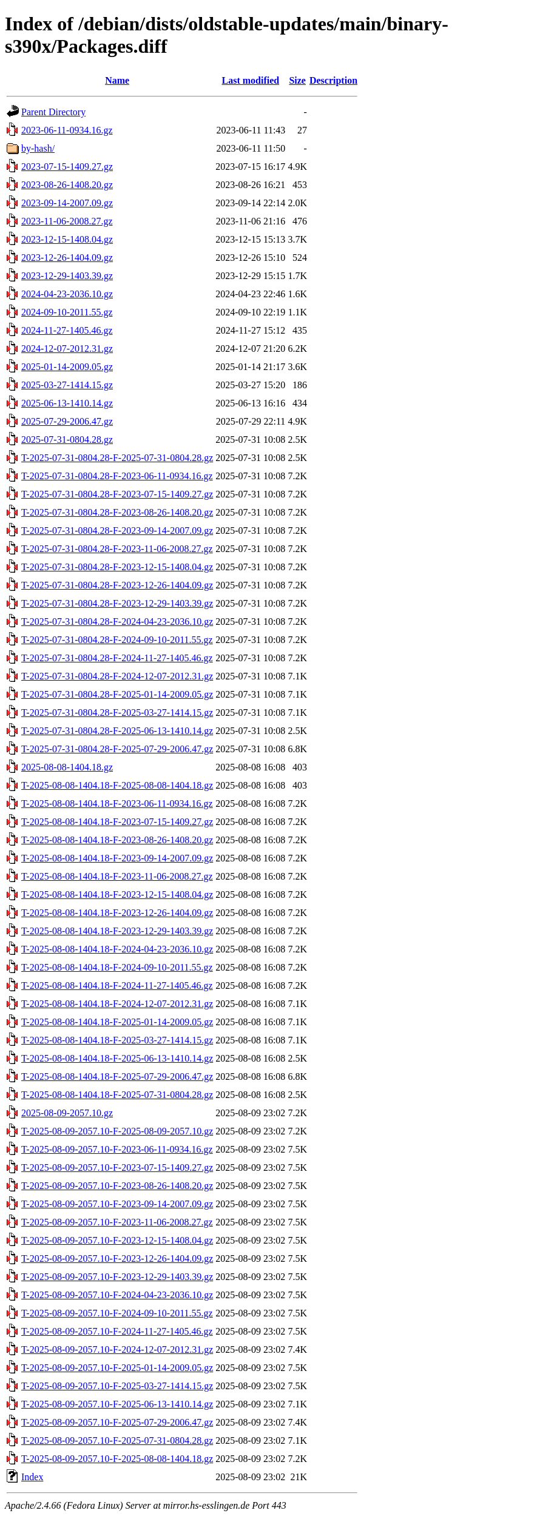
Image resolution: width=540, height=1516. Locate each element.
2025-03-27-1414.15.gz (67, 385)
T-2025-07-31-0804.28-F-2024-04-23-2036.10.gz (117, 621)
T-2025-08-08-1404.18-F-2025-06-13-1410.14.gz (117, 1058)
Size (297, 80)
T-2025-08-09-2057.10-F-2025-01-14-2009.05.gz (117, 1368)
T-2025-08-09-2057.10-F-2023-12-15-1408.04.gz (117, 1240)
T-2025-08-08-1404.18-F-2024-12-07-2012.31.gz (117, 1004)
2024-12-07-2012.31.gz (67, 348)
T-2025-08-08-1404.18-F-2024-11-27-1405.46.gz (117, 985)
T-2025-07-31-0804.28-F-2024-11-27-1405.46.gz (117, 658)
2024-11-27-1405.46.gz (67, 330)
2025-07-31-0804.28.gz (67, 439)
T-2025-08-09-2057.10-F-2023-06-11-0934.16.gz (117, 1149)
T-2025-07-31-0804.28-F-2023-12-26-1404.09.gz (117, 585)
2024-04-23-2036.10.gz (67, 294)
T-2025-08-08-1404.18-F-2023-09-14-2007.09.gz (117, 858)
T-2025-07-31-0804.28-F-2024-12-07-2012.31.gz (117, 676)
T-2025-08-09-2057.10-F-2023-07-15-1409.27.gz (117, 1167)
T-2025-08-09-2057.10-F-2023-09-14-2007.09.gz (117, 1204)
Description (333, 80)
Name (117, 80)
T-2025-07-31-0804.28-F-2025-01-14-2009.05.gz (117, 694)
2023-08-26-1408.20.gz (67, 185)
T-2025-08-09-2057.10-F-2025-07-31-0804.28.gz (117, 1440)
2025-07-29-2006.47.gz (67, 421)
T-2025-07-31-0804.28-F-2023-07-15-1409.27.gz (117, 494)
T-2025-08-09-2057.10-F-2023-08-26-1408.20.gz (117, 1186)
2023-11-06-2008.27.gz (67, 221)
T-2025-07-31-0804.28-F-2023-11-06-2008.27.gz (117, 549)
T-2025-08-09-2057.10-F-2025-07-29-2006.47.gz (117, 1422)
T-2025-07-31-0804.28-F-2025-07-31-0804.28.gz (117, 458)
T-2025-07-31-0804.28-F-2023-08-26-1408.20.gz (117, 512)
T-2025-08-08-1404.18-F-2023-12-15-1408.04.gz (117, 894)
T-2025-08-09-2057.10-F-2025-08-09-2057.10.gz (117, 1131)
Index (32, 1477)
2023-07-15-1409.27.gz (67, 166)
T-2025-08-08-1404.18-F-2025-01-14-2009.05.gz (117, 1022)
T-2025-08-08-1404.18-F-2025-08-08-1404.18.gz (117, 785)
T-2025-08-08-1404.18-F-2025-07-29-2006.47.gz (117, 1076)
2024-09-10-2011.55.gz (67, 312)
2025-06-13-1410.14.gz (67, 403)
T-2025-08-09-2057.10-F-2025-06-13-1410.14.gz (117, 1404)
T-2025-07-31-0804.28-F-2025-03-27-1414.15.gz (117, 712)
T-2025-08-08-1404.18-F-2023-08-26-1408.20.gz (117, 840)
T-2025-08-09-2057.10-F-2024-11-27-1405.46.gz (117, 1331)
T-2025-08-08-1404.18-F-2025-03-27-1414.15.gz (117, 1040)
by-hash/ (38, 148)
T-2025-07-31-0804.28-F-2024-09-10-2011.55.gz (117, 640)
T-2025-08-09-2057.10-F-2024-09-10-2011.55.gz (117, 1313)
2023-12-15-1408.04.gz (67, 239)
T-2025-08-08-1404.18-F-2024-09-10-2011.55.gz (117, 967)
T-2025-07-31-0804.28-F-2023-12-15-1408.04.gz (117, 567)
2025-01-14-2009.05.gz (67, 367)
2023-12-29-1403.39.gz (67, 276)
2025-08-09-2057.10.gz (67, 1113)
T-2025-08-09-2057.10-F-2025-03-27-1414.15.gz (117, 1386)
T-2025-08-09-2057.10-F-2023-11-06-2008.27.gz (117, 1222)
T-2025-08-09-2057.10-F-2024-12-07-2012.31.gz (117, 1349)
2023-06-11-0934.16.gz (67, 130)
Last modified (250, 80)
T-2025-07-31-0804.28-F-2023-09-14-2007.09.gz (117, 530)
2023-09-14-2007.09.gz (67, 203)
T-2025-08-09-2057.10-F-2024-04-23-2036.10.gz (117, 1295)
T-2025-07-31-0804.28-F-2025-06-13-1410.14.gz (117, 731)
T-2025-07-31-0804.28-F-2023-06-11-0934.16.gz (117, 476)
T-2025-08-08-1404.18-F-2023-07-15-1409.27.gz (117, 822)
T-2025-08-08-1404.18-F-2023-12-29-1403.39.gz (117, 931)
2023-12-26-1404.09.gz (67, 257)
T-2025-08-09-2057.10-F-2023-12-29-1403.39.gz (117, 1277)
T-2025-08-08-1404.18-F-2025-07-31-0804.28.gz (117, 1095)
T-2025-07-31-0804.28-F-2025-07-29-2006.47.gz (117, 749)
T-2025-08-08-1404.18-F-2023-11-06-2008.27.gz (117, 876)
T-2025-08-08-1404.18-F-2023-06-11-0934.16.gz (117, 803)
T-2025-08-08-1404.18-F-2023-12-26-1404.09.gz (117, 913)
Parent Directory (53, 112)
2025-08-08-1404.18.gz (67, 767)
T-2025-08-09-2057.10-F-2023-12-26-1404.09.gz (117, 1258)
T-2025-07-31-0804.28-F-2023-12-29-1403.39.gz (117, 603)
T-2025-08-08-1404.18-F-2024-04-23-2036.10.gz (117, 949)
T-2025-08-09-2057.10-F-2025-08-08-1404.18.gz (117, 1459)
